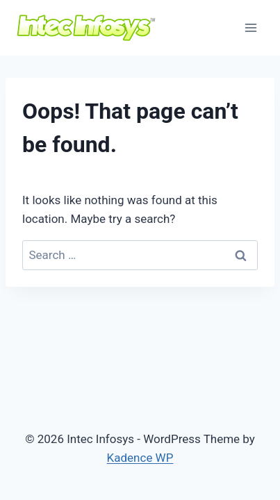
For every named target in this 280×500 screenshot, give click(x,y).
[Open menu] (250, 27)
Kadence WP (140, 458)
